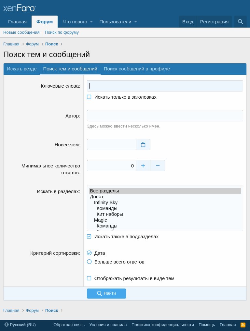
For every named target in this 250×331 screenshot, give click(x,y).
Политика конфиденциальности (163, 324)
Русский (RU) (20, 324)
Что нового (74, 21)
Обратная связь (69, 324)
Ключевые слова (60, 86)
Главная (17, 21)
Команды (165, 208)
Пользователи (115, 21)
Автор (72, 115)
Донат (165, 197)
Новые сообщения (21, 32)
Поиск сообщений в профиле (137, 68)
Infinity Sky (165, 202)
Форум (44, 21)
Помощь (207, 324)
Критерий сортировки (54, 253)
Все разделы (165, 191)
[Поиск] (240, 22)
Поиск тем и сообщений (70, 68)
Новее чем (67, 144)
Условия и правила (108, 324)
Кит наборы (165, 214)
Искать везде (22, 68)
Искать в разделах (58, 191)
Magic (165, 220)
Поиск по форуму (62, 32)
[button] (91, 22)
